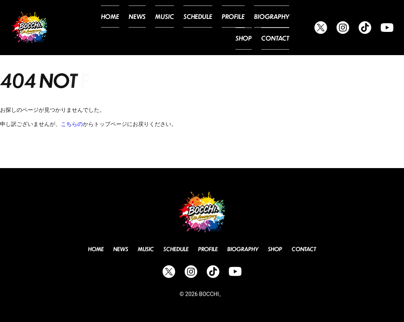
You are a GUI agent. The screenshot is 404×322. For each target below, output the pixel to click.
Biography (250, 18)
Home (103, 18)
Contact (277, 37)
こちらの (72, 124)
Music (153, 18)
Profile (215, 18)
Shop (282, 18)
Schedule (183, 18)
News (127, 18)
